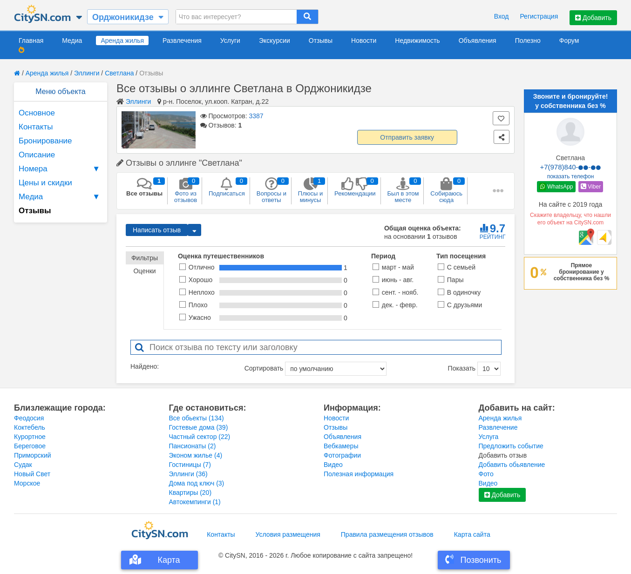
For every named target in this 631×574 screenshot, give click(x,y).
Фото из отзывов (185, 190)
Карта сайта (472, 534)
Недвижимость (417, 40)
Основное (37, 112)
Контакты (36, 126)
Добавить (593, 17)
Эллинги (86, 73)
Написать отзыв (157, 230)
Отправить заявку (407, 137)
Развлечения (182, 40)
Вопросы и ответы (271, 190)
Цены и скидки (45, 182)
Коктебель (29, 427)
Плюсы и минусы (310, 190)
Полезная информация (359, 474)
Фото (486, 474)
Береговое (30, 446)
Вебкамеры (341, 446)
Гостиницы (190, 464)
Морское (27, 483)
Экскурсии (274, 40)
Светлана (119, 73)
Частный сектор (200, 436)
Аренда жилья (122, 40)
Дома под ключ (196, 483)
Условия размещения (288, 534)
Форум (569, 40)
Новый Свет (32, 474)
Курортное (30, 436)
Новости (363, 40)
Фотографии (342, 455)
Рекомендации (355, 187)
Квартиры (190, 492)
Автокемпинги (195, 502)
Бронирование (45, 140)
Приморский (32, 455)
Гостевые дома (198, 427)
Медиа (72, 40)
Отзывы (320, 40)
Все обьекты (196, 418)
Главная (31, 40)
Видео (333, 464)
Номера (60, 169)
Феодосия (29, 418)
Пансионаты (192, 446)
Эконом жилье (196, 455)
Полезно (528, 40)
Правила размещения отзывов (387, 534)
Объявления (477, 40)
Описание (37, 154)
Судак (23, 464)
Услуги (230, 40)
